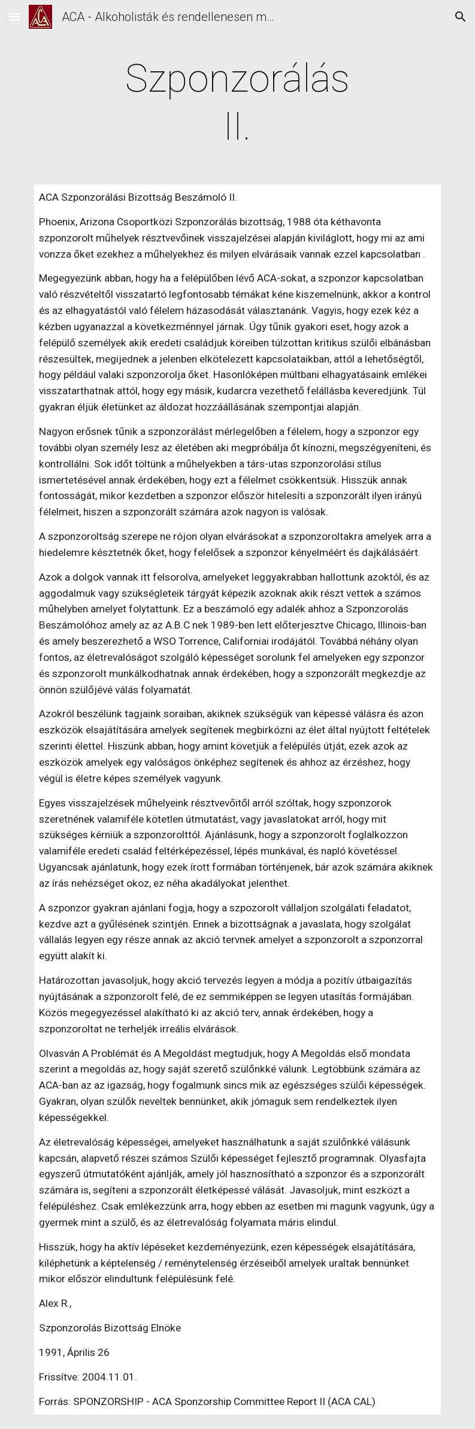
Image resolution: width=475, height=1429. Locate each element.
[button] (14, 16)
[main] (237, 103)
